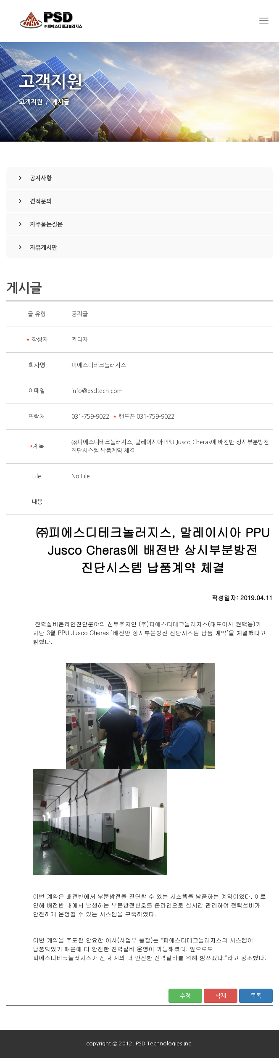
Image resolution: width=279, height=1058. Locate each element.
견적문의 (41, 201)
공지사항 (41, 178)
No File (80, 476)
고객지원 (30, 102)
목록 (255, 996)
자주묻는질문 (46, 224)
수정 (185, 996)
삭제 (220, 996)
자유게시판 (43, 248)
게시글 (60, 102)
